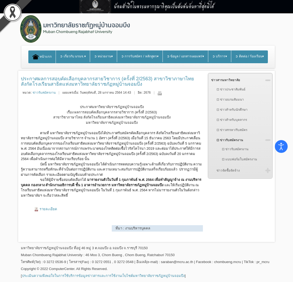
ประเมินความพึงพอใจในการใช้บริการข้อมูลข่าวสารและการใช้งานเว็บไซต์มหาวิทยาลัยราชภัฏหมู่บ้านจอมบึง (103, 276)
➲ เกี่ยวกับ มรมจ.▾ (73, 56)
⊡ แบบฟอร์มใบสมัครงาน (239, 159)
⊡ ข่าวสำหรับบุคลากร (232, 120)
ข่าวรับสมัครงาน (44, 92)
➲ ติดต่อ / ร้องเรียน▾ (249, 56)
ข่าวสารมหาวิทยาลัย (225, 80)
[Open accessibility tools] (281, 146)
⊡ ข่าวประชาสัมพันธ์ (231, 89)
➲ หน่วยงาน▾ (103, 56)
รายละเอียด (48, 209)
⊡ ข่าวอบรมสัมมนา (230, 99)
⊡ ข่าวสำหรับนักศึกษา (232, 110)
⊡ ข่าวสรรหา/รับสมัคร (232, 130)
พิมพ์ (159, 93)
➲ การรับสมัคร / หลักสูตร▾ (140, 56)
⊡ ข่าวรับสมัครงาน (230, 140)
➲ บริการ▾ (219, 56)
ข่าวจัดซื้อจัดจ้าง (228, 170)
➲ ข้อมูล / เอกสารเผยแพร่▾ (185, 56)
